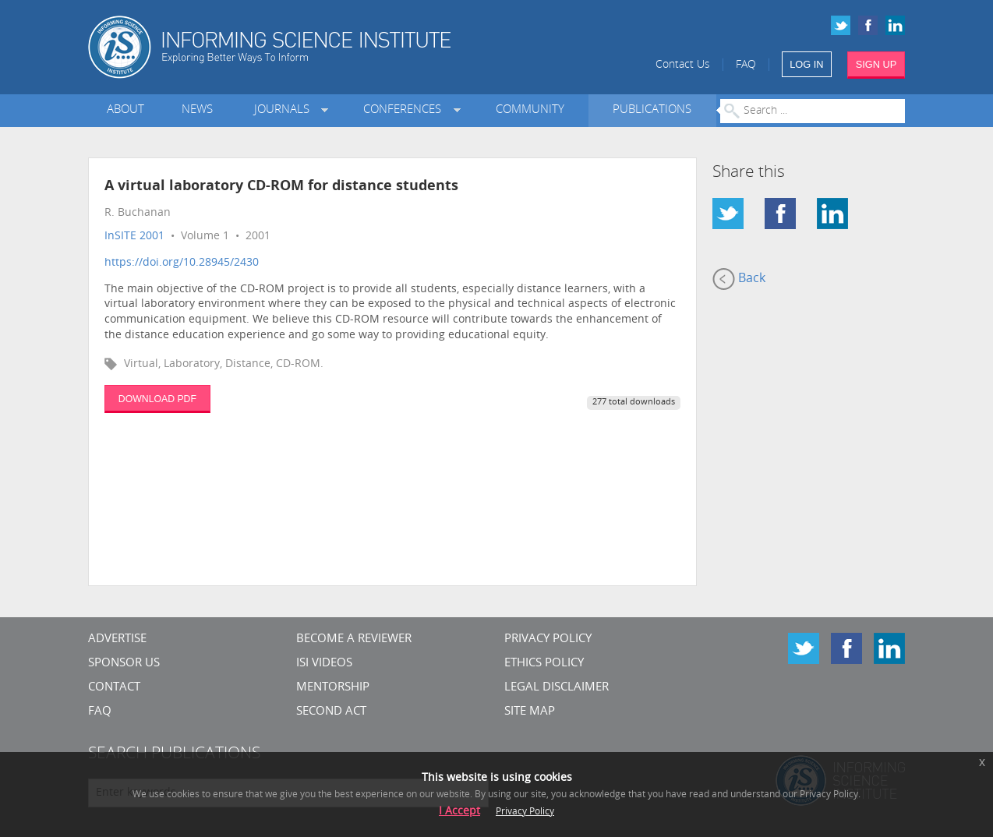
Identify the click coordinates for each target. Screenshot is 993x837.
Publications (652, 110)
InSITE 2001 (134, 236)
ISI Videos (324, 663)
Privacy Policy (548, 639)
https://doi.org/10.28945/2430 (181, 263)
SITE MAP (529, 712)
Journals (285, 110)
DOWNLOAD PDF (157, 399)
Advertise (117, 639)
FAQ (746, 65)
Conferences (405, 110)
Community (530, 110)
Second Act (331, 712)
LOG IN (806, 64)
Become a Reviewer (354, 639)
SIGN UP (876, 64)
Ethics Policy (544, 663)
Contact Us (683, 65)
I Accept (459, 812)
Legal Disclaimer (556, 688)
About (125, 110)
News (197, 110)
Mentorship (332, 688)
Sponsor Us (124, 663)
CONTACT (114, 688)
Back (738, 279)
